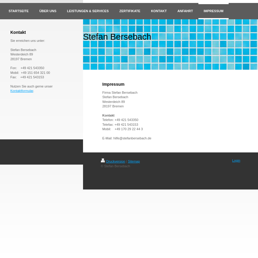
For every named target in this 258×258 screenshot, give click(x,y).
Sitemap (134, 161)
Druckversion (113, 161)
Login (236, 160)
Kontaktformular (21, 91)
